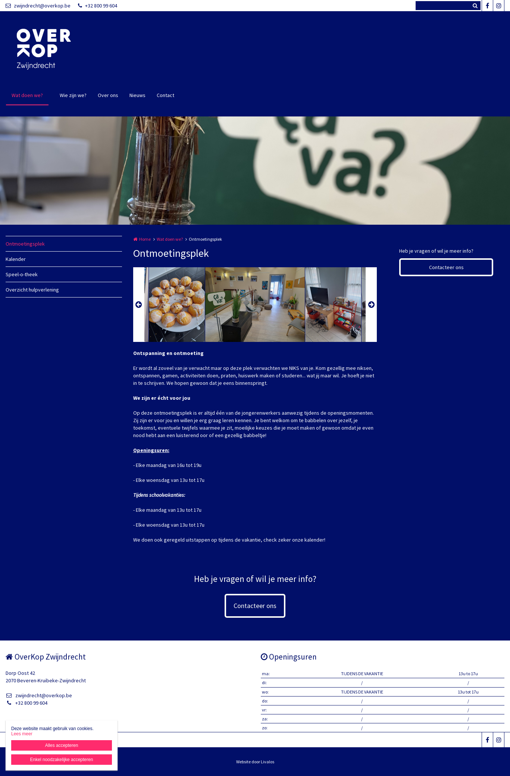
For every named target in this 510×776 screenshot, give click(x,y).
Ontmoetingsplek (25, 243)
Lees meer (21, 733)
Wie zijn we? (73, 95)
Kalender (16, 259)
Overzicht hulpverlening (32, 289)
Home (145, 239)
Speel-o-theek (22, 274)
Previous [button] (138, 304)
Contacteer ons (446, 267)
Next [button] (371, 304)
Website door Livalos (255, 761)
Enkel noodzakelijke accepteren (61, 759)
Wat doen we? (27, 95)
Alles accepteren (61, 745)
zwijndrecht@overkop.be (38, 5)
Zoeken (475, 5)
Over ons (108, 95)
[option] (255, 304)
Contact (165, 95)
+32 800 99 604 (97, 5)
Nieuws (137, 95)
